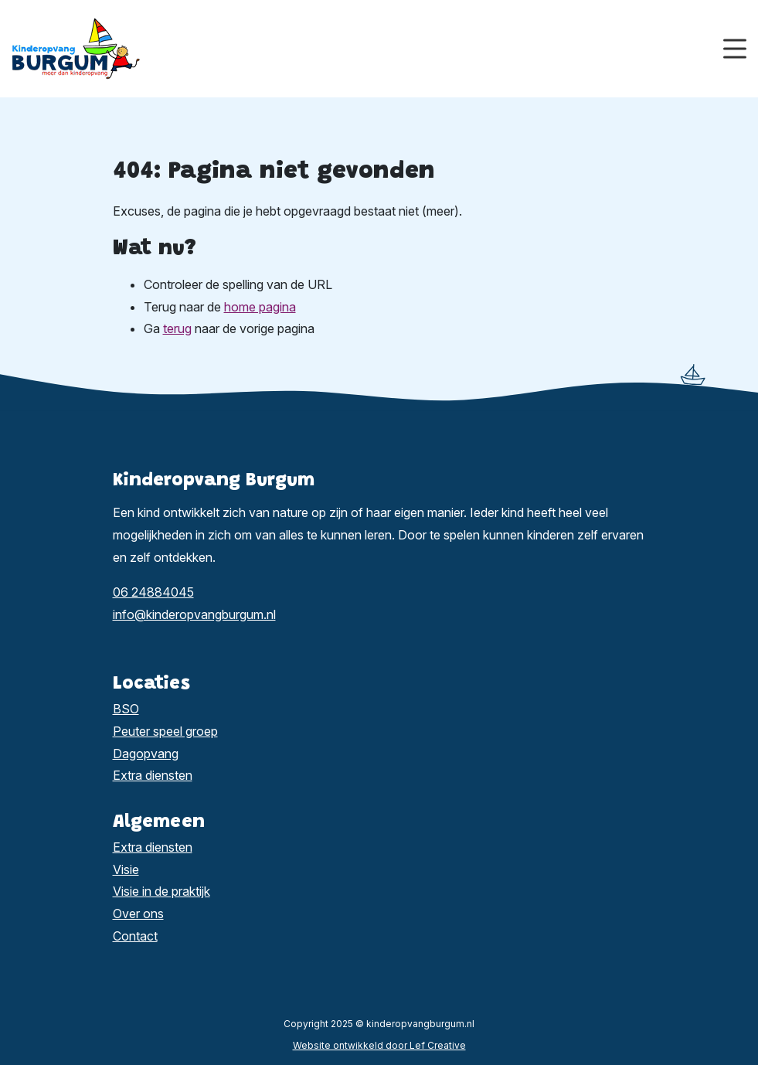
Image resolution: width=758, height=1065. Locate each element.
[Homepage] (367, 47)
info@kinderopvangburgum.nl (194, 614)
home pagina (260, 307)
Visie (126, 869)
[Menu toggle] (734, 49)
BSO (126, 708)
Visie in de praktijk (161, 891)
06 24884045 (153, 592)
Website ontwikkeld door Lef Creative (379, 1045)
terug (177, 328)
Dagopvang (145, 753)
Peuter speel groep (165, 731)
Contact (135, 936)
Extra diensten (152, 775)
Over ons (138, 913)
